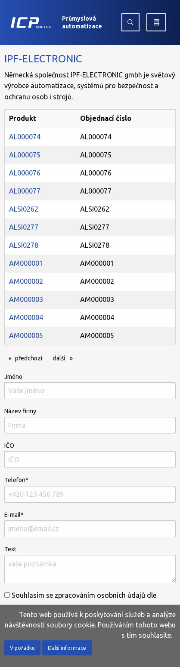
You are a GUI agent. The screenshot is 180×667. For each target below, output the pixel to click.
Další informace (67, 648)
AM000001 (26, 263)
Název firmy (90, 420)
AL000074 (24, 137)
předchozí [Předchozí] (31, 357)
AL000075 (24, 155)
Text (90, 564)
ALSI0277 (23, 227)
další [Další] (65, 357)
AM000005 (26, 335)
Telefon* (90, 489)
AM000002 (26, 281)
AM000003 (26, 299)
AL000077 (24, 191)
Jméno (90, 386)
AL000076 (24, 173)
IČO (90, 455)
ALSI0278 (23, 245)
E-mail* (90, 524)
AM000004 (26, 317)
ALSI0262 (23, 209)
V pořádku (22, 648)
